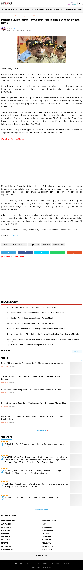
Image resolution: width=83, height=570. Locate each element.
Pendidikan (34, 16)
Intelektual (46, 543)
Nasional (49, 9)
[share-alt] (8, 252)
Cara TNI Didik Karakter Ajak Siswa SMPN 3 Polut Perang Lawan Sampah (32, 363)
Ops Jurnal (5, 537)
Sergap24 (5, 543)
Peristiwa (34, 9)
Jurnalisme (6, 524)
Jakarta (6, 16)
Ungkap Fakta (47, 549)
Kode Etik (29, 563)
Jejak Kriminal (48, 530)
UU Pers (22, 563)
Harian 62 (5, 533)
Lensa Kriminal (7, 549)
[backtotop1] (81, 568)
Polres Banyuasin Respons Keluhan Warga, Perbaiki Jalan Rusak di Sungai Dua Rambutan (33, 417)
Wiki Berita (5, 530)
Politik (41, 9)
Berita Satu (5, 540)
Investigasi (46, 540)
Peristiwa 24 (6, 527)
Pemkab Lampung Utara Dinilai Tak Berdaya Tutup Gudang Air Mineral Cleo (33, 403)
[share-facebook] (25, 252)
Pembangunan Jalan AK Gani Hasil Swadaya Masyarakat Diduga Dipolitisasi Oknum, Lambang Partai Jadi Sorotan (33, 471)
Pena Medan (6, 546)
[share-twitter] (41, 252)
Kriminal (14, 9)
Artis (62, 9)
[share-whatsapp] (57, 252)
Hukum (21, 9)
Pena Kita (45, 533)
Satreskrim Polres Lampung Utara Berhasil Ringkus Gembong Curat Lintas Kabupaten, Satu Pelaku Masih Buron (36, 485)
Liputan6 (14, 235)
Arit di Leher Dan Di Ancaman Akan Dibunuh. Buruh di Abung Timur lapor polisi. (36, 445)
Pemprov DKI (25, 16)
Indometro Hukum (49, 521)
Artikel (56, 9)
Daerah (7, 9)
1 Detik (44, 524)
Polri (27, 9)
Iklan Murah (66, 563)
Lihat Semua (41, 430)
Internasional (71, 9)
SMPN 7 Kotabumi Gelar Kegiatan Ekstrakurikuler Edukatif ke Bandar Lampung (30, 377)
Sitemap (37, 563)
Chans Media (47, 527)
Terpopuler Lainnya (42, 509)
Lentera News (47, 546)
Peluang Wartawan (55, 563)
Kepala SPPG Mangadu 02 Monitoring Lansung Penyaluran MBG (32, 497)
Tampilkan (77, 351)
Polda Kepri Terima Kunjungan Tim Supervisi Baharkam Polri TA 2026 (31, 390)
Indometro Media (8, 521)
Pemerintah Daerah (15, 16)
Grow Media (46, 537)
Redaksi (15, 563)
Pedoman (44, 563)
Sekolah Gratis (42, 16)
